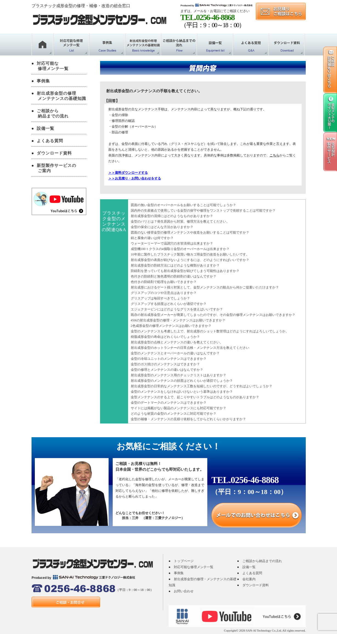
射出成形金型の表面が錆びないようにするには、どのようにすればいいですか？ (190, 260)
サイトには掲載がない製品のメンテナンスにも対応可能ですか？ (178, 408)
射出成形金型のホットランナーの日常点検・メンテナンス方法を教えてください (190, 348)
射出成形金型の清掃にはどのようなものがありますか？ (172, 216)
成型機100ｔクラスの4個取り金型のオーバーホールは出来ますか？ (180, 249)
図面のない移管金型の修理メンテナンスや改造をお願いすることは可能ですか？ (190, 232)
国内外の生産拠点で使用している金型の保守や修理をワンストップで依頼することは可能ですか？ (203, 210)
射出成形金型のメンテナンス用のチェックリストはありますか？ (178, 375)
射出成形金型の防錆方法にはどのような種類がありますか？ (175, 265)
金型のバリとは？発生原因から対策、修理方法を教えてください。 (180, 221)
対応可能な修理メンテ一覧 (193, 567)
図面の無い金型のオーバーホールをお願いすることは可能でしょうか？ (183, 205)
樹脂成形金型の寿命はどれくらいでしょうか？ (165, 337)
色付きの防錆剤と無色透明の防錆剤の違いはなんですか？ (173, 276)
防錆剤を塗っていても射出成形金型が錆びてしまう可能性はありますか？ (185, 271)
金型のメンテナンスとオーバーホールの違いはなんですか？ (175, 353)
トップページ (184, 561)
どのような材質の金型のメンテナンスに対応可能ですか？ (173, 414)
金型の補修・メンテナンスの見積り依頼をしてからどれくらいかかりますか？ (188, 419)
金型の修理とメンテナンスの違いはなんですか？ (167, 370)
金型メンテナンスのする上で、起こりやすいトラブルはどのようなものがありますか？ (195, 397)
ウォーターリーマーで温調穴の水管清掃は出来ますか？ (172, 243)
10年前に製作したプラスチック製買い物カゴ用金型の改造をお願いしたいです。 (190, 254)
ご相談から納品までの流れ (262, 561)
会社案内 (249, 579)
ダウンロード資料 (54, 153)
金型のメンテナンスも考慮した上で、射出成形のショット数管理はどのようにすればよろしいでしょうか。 (210, 331)
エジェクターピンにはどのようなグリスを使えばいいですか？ (177, 309)
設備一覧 (45, 128)
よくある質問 (50, 141)
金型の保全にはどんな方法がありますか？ (162, 227)
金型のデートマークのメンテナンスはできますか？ (168, 403)
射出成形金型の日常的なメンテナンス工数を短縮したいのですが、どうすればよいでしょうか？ (201, 386)
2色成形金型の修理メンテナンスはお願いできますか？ (171, 326)
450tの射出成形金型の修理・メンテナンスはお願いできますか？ (178, 320)
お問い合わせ (184, 591)
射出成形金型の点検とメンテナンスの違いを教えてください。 (177, 342)
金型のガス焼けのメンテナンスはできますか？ (165, 364)
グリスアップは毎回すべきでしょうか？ (160, 298)
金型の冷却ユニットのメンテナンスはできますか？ (168, 359)
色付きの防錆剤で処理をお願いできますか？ (164, 282)
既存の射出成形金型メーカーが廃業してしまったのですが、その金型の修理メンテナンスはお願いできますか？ (213, 315)
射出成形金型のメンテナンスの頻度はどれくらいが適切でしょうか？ (182, 381)
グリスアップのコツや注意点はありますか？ (164, 293)
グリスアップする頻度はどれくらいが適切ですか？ (168, 304)
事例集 (43, 81)
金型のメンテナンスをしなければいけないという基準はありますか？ (182, 392)
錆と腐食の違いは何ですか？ (152, 238)
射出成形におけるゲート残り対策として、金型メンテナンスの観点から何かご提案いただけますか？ (205, 287)
